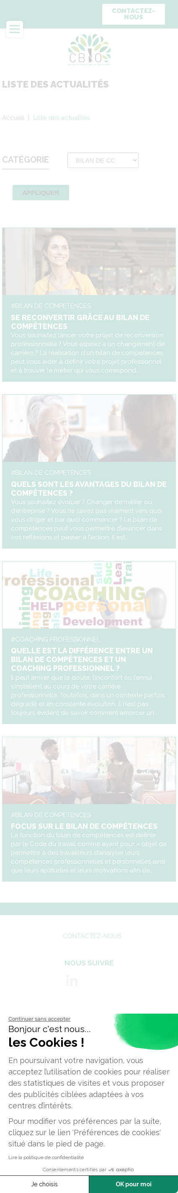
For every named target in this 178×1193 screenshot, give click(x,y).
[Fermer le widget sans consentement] (39, 1019)
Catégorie (25, 160)
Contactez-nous (133, 14)
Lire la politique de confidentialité (46, 1157)
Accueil (13, 118)
